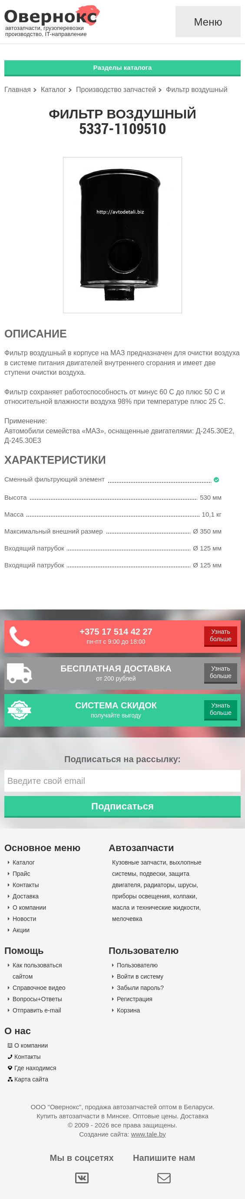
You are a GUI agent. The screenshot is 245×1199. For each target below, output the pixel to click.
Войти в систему (140, 976)
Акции (21, 930)
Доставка (26, 896)
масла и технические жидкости (155, 907)
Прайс (21, 873)
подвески (152, 873)
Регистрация (134, 999)
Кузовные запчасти (139, 862)
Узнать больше (221, 635)
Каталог (24, 862)
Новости (24, 918)
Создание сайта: (122, 1134)
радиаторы (159, 884)
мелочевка (127, 918)
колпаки (184, 896)
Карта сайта (31, 1079)
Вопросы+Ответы (37, 999)
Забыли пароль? (140, 987)
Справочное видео (39, 987)
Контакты (26, 884)
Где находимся (35, 1068)
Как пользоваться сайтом (37, 971)
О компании (29, 907)
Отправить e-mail (37, 1010)
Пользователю (137, 965)
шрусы (187, 884)
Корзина (128, 1010)
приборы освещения (141, 896)
